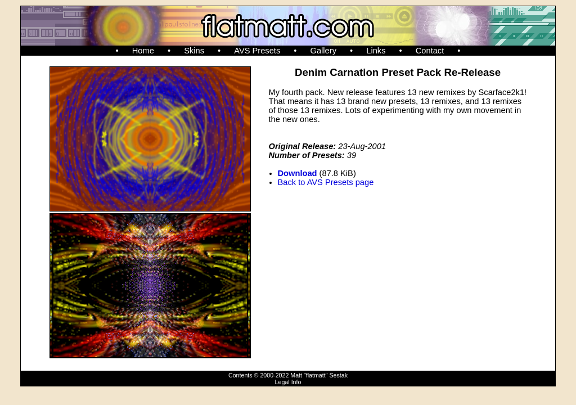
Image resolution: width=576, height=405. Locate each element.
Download (297, 173)
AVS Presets (257, 50)
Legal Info (288, 382)
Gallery (323, 50)
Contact (430, 50)
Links (375, 50)
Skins (194, 50)
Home (143, 50)
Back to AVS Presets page (326, 182)
